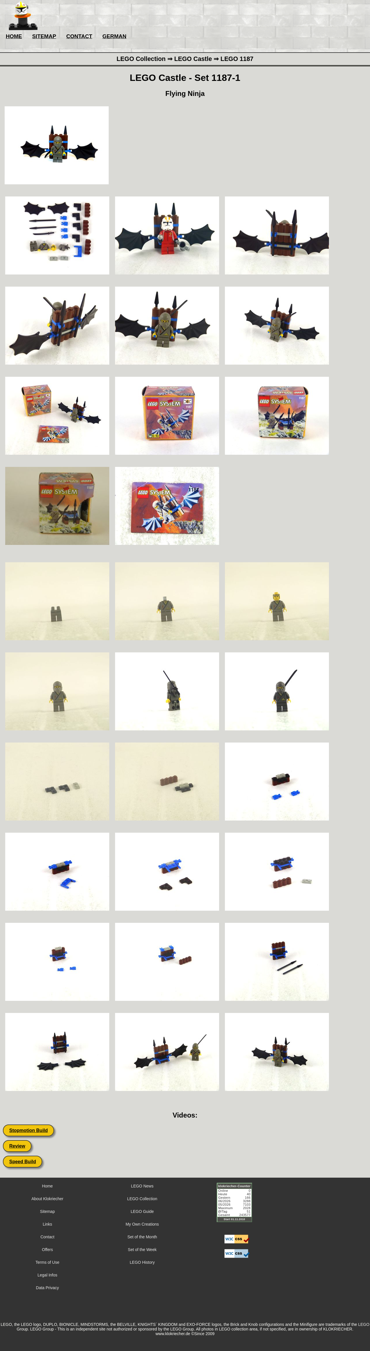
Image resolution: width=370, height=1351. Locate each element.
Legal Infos (48, 1275)
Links (47, 1224)
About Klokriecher (48, 1198)
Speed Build (22, 1161)
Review (17, 1146)
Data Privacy (47, 1287)
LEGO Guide (142, 1211)
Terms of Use (47, 1262)
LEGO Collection (142, 1198)
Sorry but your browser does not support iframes (237, 1206)
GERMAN (114, 36)
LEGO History (142, 1262)
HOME (14, 36)
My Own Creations (142, 1224)
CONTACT (79, 36)
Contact (47, 1237)
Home (47, 1186)
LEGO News (142, 1186)
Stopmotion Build (28, 1130)
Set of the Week (142, 1249)
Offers (47, 1249)
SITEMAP (44, 36)
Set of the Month (142, 1237)
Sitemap (47, 1211)
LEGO (363, 1324)
